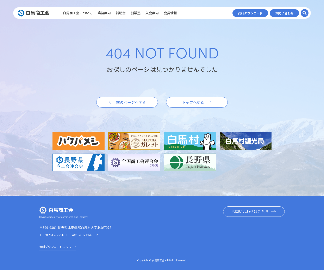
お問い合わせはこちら (249, 211)
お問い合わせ (284, 13)
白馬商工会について (78, 12)
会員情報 (170, 12)
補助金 (121, 12)
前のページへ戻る (131, 102)
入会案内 (152, 12)
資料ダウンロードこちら (57, 247)
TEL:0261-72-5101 (53, 234)
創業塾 (136, 12)
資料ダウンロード (250, 13)
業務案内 (104, 12)
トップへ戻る (193, 102)
